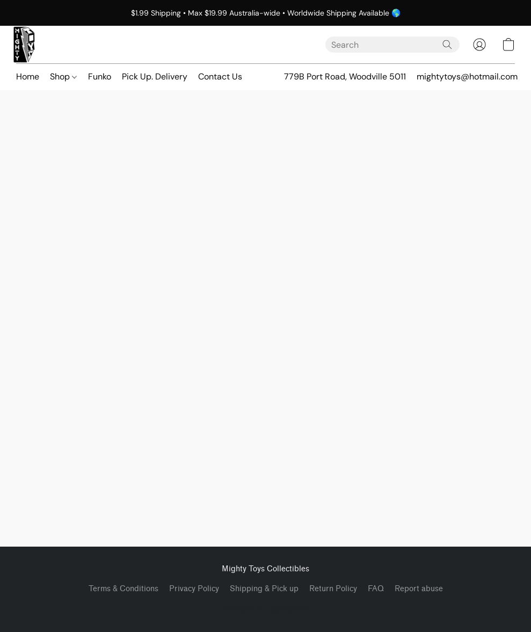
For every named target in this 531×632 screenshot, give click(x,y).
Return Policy (333, 588)
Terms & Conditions (123, 588)
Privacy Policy (194, 588)
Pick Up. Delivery (154, 76)
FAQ (376, 588)
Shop (63, 76)
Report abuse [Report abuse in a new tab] (419, 588)
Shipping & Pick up (264, 588)
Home (27, 76)
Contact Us (220, 76)
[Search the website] (447, 44)
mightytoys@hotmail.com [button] (467, 76)
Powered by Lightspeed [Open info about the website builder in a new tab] (265, 608)
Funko (99, 76)
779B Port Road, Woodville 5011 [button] (345, 76)
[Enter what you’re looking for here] (392, 45)
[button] (24, 44)
